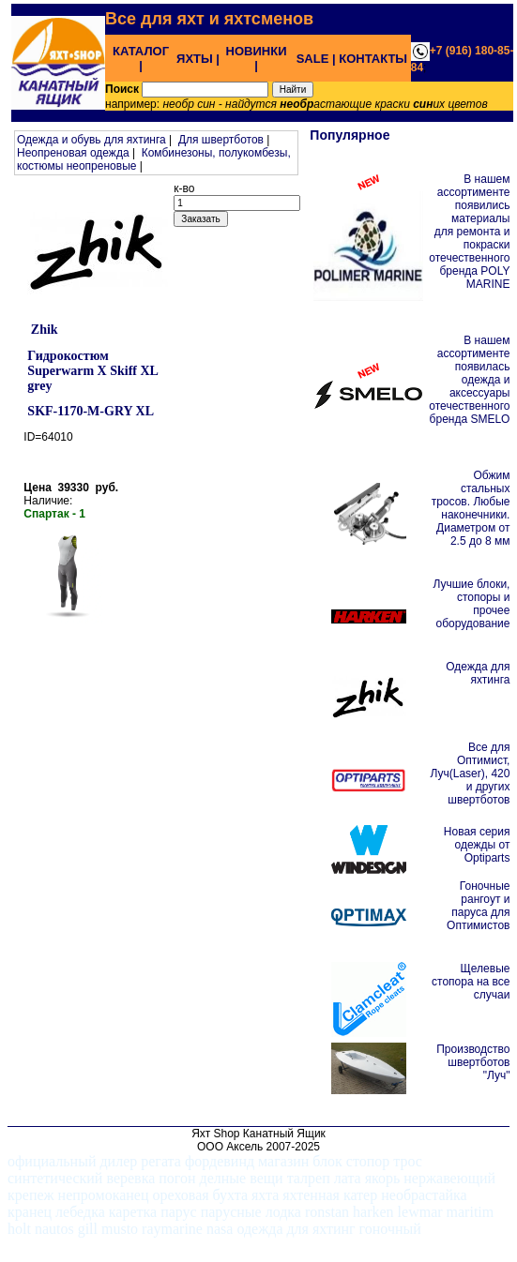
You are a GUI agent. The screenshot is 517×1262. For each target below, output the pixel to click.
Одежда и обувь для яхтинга (91, 139)
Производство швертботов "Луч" (472, 1062)
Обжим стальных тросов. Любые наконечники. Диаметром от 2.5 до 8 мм (471, 508)
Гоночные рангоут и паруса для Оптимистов (478, 905)
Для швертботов (221, 139)
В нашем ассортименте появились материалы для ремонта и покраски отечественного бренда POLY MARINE (469, 232)
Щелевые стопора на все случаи (470, 981)
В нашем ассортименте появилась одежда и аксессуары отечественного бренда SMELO (469, 380)
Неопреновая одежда (73, 152)
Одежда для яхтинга (477, 673)
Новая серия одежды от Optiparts (477, 844)
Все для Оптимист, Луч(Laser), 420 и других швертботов (469, 773)
